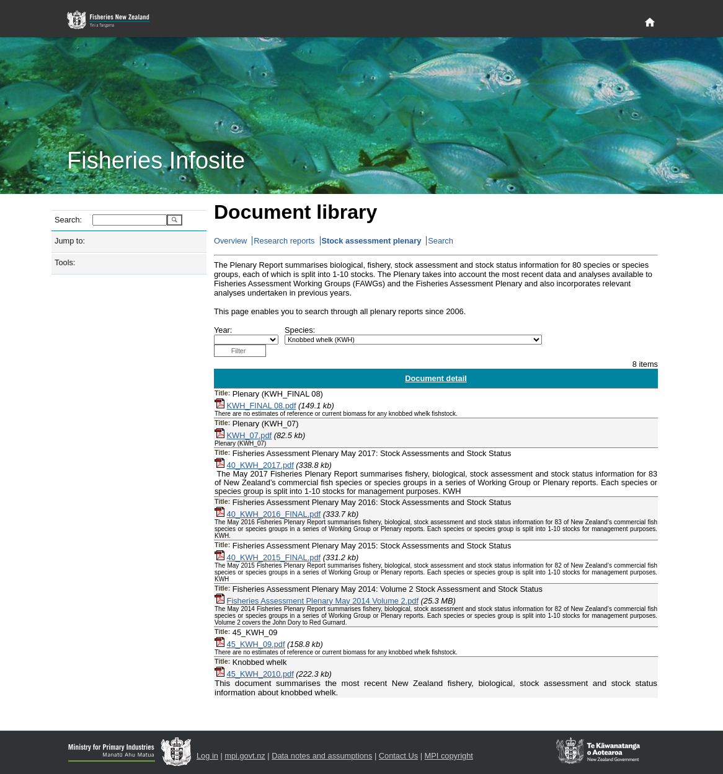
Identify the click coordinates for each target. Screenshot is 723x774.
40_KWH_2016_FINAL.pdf (274, 514)
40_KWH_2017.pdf (260, 465)
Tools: (65, 262)
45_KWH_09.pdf (256, 644)
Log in (207, 755)
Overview (230, 240)
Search (440, 240)
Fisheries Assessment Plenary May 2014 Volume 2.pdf (323, 600)
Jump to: (70, 240)
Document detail (436, 378)
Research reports (284, 240)
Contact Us (398, 755)
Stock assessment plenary (372, 240)
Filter (238, 350)
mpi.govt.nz (244, 755)
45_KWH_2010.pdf (260, 674)
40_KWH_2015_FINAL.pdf (274, 557)
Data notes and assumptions (322, 755)
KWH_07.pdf (249, 435)
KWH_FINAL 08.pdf (261, 405)
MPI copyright (449, 755)
